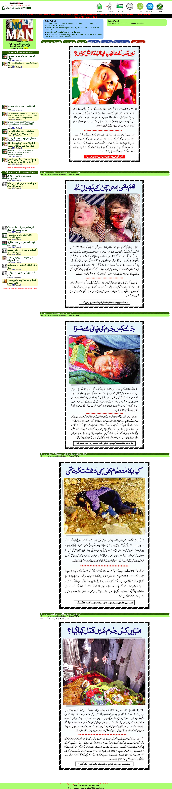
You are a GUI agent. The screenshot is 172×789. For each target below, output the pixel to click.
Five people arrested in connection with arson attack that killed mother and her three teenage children (22, 115)
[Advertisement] (20, 86)
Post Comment (138, 42)
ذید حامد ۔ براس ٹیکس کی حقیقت (63, 32)
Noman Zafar (24, 44)
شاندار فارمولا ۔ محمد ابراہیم (22, 138)
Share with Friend (122, 42)
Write (129, 7)
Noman (25, 42)
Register (150, 7)
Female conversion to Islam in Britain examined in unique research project (20, 152)
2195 (26, 48)
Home (99, 7)
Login (160, 7)
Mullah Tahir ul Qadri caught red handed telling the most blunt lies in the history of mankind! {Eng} (73, 35)
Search (109, 7)
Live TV (119, 7)
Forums (139, 7)
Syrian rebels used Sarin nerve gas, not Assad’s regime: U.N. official (21, 124)
